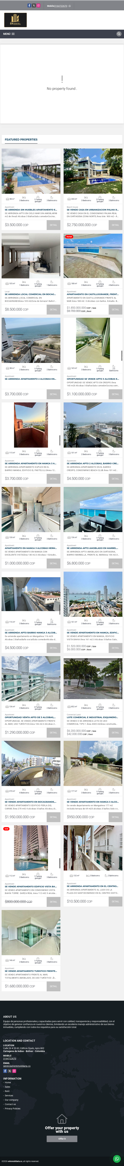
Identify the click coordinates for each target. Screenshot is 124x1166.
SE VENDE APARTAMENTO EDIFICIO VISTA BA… (31, 886)
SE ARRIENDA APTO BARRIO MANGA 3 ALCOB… (31, 632)
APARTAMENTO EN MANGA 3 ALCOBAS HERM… (31, 548)
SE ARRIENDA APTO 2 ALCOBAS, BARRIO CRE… (93, 463)
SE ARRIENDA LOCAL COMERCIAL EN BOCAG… (30, 294)
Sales (7, 1087)
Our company (11, 1100)
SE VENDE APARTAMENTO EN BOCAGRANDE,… (30, 802)
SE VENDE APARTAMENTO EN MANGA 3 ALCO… (93, 802)
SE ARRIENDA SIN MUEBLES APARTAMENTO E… (31, 210)
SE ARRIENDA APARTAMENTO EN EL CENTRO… (92, 886)
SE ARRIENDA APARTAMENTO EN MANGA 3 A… (30, 463)
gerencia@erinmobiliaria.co (17, 1066)
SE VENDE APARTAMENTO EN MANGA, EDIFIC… (93, 632)
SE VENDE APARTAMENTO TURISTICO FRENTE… (31, 971)
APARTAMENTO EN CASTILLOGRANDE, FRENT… (93, 294)
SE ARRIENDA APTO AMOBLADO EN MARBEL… (92, 548)
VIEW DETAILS (31, 171)
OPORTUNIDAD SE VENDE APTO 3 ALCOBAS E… (93, 379)
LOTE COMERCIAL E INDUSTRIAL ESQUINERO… (92, 717)
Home (8, 1082)
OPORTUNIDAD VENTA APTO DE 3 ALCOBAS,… (30, 717)
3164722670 (60, 6)
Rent (7, 1091)
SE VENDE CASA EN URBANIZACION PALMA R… (93, 210)
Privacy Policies (12, 1108)
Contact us (10, 1104)
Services (9, 1095)
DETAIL (53, 225)
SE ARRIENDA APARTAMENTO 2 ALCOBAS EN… (30, 379)
